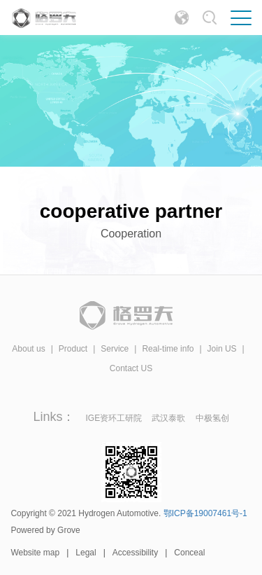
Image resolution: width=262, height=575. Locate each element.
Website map (34, 552)
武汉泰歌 (168, 418)
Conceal (189, 552)
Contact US (131, 368)
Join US (222, 349)
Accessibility (135, 552)
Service (115, 349)
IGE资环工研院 (115, 418)
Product (73, 349)
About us (28, 349)
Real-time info (168, 349)
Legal (85, 552)
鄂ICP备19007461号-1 (205, 513)
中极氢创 (212, 418)
